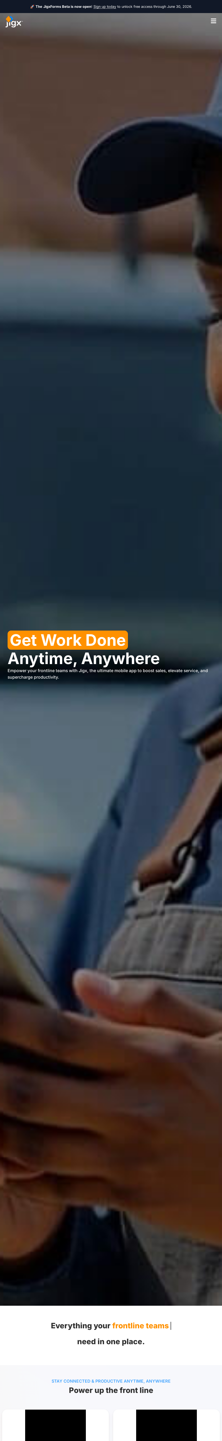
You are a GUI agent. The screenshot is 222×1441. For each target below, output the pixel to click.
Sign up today (104, 6)
